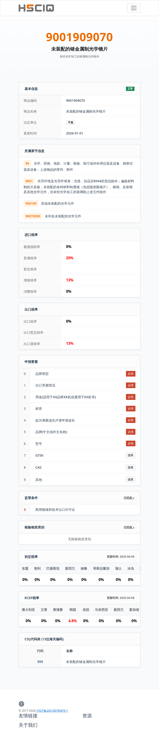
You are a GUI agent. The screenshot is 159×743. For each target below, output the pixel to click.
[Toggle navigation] (133, 8)
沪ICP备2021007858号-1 (52, 711)
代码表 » (129, 498)
